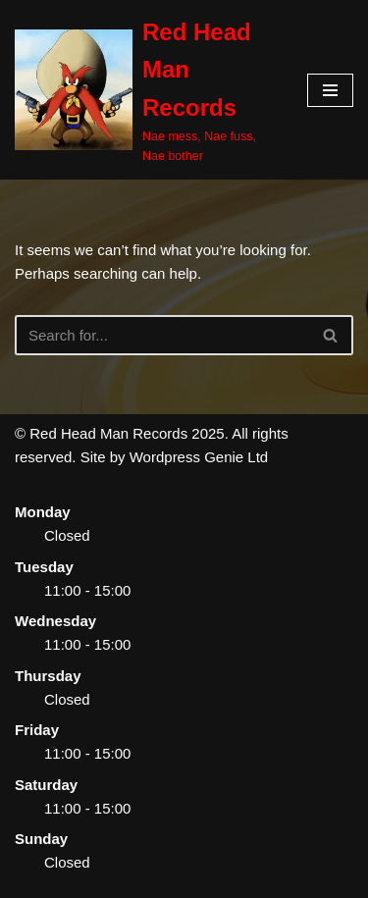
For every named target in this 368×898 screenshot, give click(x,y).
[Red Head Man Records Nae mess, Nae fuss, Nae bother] (146, 90)
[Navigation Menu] (330, 90)
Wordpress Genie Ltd (199, 457)
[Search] (162, 335)
